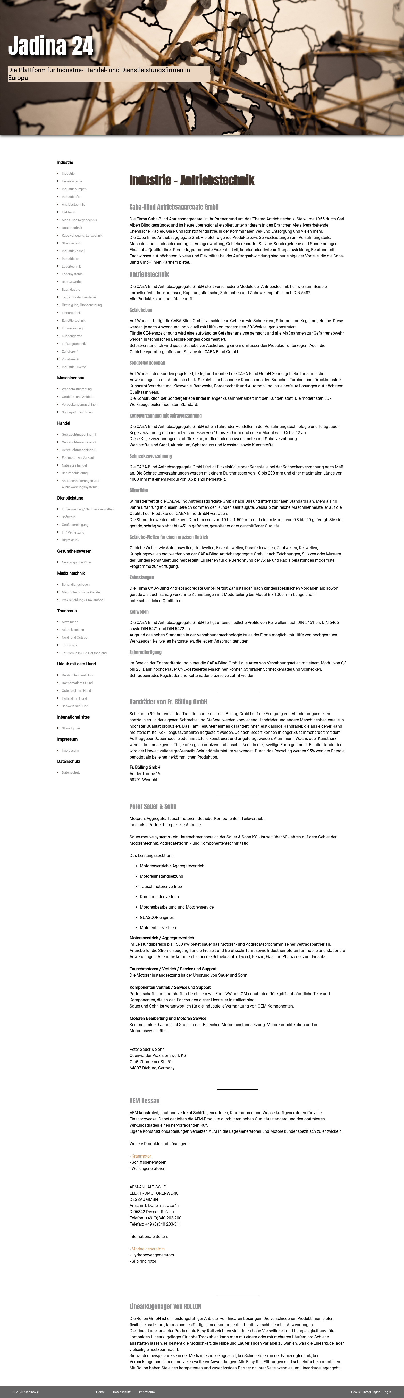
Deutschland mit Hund (78, 675)
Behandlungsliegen (76, 584)
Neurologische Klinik (77, 562)
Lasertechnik (71, 266)
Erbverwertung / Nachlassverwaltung (88, 509)
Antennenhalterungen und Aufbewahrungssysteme (80, 484)
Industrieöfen (71, 197)
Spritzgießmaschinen (77, 412)
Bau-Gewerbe (72, 282)
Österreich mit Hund (76, 691)
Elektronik (69, 212)
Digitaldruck (70, 540)
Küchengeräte (72, 336)
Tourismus (69, 645)
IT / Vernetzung (73, 532)
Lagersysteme (72, 274)
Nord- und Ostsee (74, 637)
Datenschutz (71, 773)
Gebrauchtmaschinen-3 (79, 450)
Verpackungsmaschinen (79, 404)
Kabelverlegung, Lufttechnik (82, 235)
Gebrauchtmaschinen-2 (79, 442)
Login (387, 1392)
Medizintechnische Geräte (81, 592)
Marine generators (148, 1248)
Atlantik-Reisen (73, 630)
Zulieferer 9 (70, 359)
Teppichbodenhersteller (79, 297)
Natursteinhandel (74, 465)
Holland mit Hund (74, 698)
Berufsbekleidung (75, 473)
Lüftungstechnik (74, 344)
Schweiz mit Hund (75, 706)
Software (68, 517)
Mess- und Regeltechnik (79, 220)
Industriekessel (73, 251)
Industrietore (71, 259)
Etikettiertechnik (74, 320)
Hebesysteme (72, 181)
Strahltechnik (71, 243)
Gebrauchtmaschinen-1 (79, 434)
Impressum (70, 750)
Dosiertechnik (72, 228)
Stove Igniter (71, 728)
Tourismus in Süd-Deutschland (84, 653)
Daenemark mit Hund (77, 683)
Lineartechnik (72, 313)
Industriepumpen (74, 189)
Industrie (68, 174)
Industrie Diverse (74, 367)
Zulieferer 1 (70, 351)
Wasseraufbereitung (77, 389)
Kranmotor (141, 1156)
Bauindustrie (71, 290)
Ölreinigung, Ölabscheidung (82, 305)
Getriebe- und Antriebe (78, 397)
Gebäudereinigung (75, 525)
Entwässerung (72, 328)
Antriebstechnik (73, 204)
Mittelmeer (70, 622)
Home (100, 1392)
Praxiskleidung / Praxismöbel (83, 600)
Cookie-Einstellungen (365, 1392)
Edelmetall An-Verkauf (78, 458)
